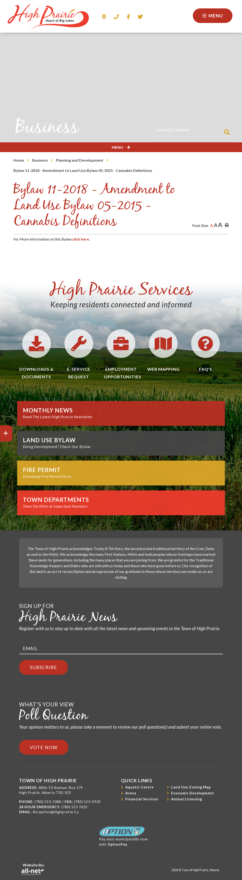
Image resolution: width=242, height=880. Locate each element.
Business (40, 160)
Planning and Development (79, 160)
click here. (81, 239)
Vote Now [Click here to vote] (44, 747)
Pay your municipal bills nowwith (123, 836)
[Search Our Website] (192, 129)
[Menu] (212, 15)
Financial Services (141, 799)
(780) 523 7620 (74, 807)
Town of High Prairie (48, 17)
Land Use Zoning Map (191, 787)
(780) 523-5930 (87, 802)
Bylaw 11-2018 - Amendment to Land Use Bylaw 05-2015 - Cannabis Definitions (82, 170)
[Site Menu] (121, 147)
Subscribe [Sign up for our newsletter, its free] (43, 667)
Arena (130, 793)
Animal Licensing (186, 799)
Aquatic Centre (139, 787)
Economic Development (192, 793)
